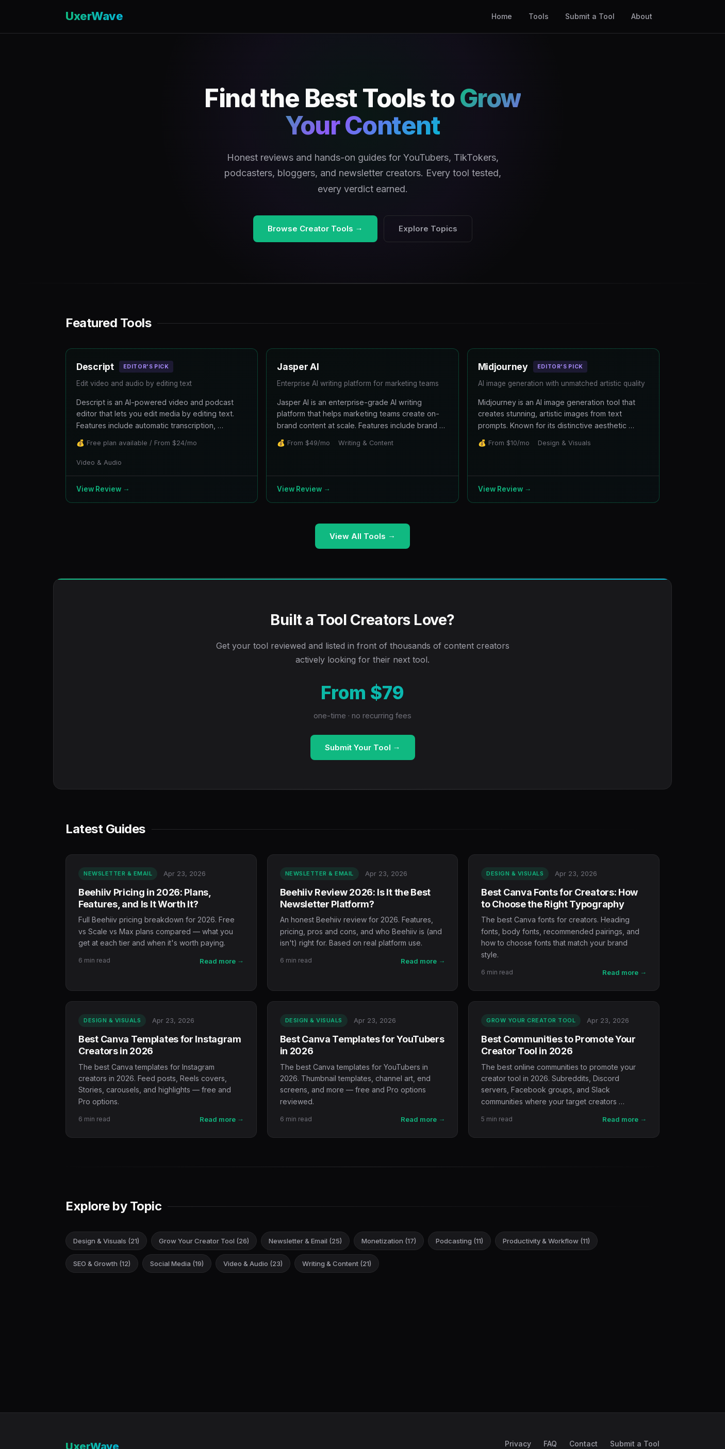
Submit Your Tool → (363, 747)
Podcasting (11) (459, 1241)
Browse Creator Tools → (315, 228)
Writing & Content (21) (336, 1263)
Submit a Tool (590, 16)
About (641, 16)
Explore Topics (428, 228)
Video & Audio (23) (253, 1263)
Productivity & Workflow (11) (546, 1241)
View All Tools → (362, 536)
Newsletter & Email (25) (305, 1241)
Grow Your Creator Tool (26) (204, 1241)
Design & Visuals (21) (106, 1241)
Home (501, 16)
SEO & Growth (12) (101, 1263)
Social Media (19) (177, 1263)
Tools (539, 16)
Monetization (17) (388, 1241)
